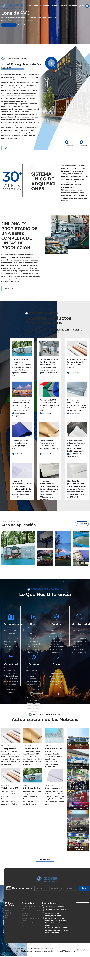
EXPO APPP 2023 (77, 768)
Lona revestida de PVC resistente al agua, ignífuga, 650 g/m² (20, 443)
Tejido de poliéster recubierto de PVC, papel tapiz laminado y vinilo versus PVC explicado (10, 789)
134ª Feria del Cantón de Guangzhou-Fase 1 (77, 828)
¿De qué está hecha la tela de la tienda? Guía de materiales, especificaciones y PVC (10, 749)
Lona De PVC (46, 330)
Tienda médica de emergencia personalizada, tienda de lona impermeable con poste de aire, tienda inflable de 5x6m (22, 362)
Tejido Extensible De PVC (63, 332)
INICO (29, 6)
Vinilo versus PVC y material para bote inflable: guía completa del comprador (54, 749)
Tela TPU (25, 916)
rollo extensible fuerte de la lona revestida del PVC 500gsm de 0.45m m (49, 443)
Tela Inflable (77, 330)
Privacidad (50, 949)
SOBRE (35, 6)
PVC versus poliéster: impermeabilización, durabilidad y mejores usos (54, 789)
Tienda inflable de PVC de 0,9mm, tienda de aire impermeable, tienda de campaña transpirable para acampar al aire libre (49, 362)
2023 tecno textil (78, 788)
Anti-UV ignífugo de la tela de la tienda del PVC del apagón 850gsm (76, 362)
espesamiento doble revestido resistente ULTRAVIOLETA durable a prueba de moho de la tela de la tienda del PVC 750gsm (21, 403)
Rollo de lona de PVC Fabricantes (18, 952)
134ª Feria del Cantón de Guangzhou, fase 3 (77, 849)
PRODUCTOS (44, 6)
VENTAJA (54, 6)
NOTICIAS (63, 6)
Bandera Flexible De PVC (31, 332)
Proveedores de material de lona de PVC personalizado (55, 952)
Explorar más (9, 25)
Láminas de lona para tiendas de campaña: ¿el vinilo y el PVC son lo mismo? (32, 789)
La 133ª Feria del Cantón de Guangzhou (77, 746)
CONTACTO (73, 6)
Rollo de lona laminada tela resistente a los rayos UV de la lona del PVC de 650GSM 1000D (76, 403)
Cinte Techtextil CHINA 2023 (78, 809)
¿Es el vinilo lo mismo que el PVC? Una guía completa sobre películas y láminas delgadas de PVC (32, 749)
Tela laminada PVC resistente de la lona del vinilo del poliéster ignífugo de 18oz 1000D (49, 403)
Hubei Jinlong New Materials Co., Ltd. (30, 949)
